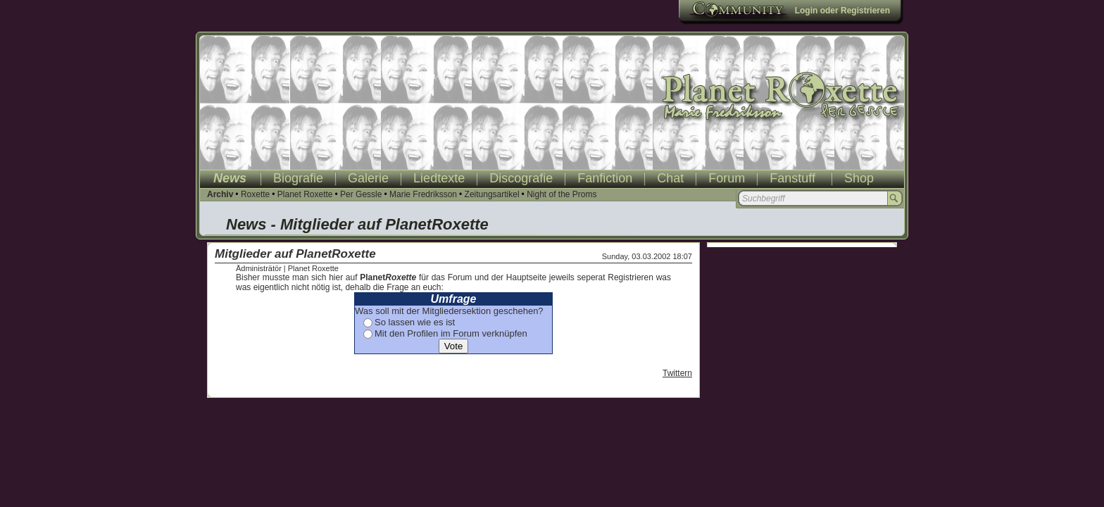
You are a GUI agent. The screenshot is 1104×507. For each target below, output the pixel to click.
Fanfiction (604, 178)
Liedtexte (439, 178)
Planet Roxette (305, 194)
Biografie (298, 178)
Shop (859, 178)
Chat (670, 178)
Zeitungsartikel (492, 194)
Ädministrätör (259, 268)
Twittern (677, 373)
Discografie (521, 178)
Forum (726, 178)
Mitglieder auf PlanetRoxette (295, 254)
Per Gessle (361, 194)
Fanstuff (792, 178)
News (229, 178)
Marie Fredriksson (423, 194)
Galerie (368, 178)
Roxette (255, 194)
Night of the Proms (561, 194)
